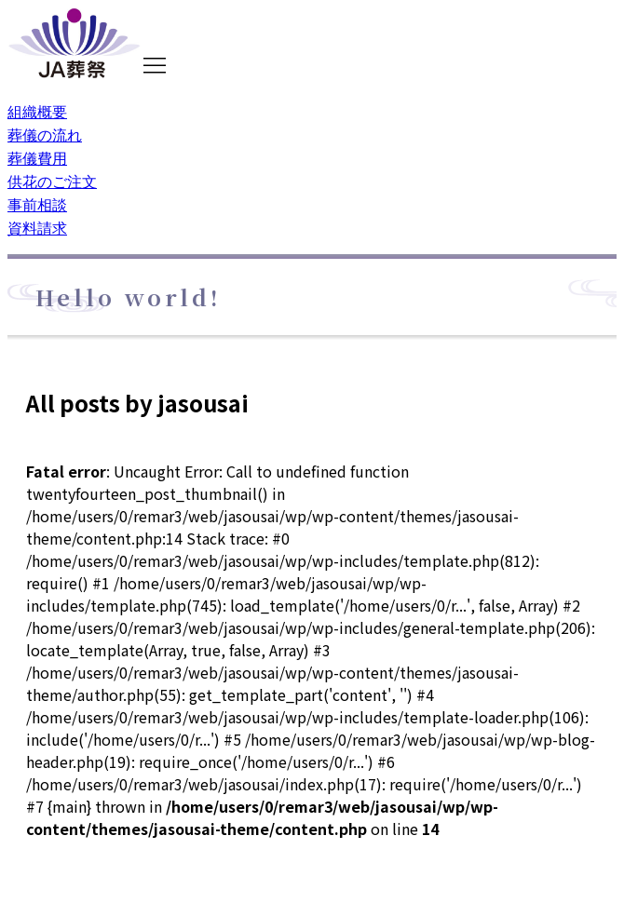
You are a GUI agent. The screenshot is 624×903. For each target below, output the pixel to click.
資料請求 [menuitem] (37, 227)
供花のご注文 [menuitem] (52, 180)
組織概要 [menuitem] (37, 111)
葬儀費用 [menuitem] (37, 157)
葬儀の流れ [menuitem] (44, 134)
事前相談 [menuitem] (37, 204)
